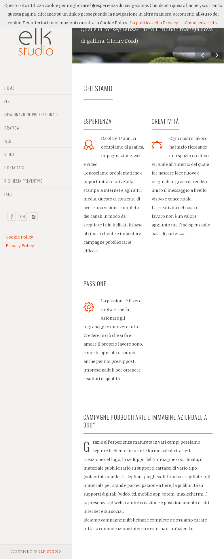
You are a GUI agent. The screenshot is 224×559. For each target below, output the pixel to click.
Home (9, 88)
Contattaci (14, 167)
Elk (7, 101)
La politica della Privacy (154, 22)
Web (7, 141)
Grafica (11, 128)
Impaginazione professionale (31, 114)
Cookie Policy (19, 237)
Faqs (8, 194)
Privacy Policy (20, 245)
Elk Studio (50, 552)
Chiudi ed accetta (202, 22)
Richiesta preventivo (23, 181)
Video (9, 154)
